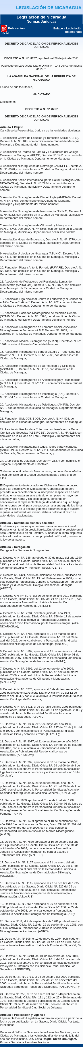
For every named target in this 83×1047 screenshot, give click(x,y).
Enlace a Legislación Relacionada (67, 30)
